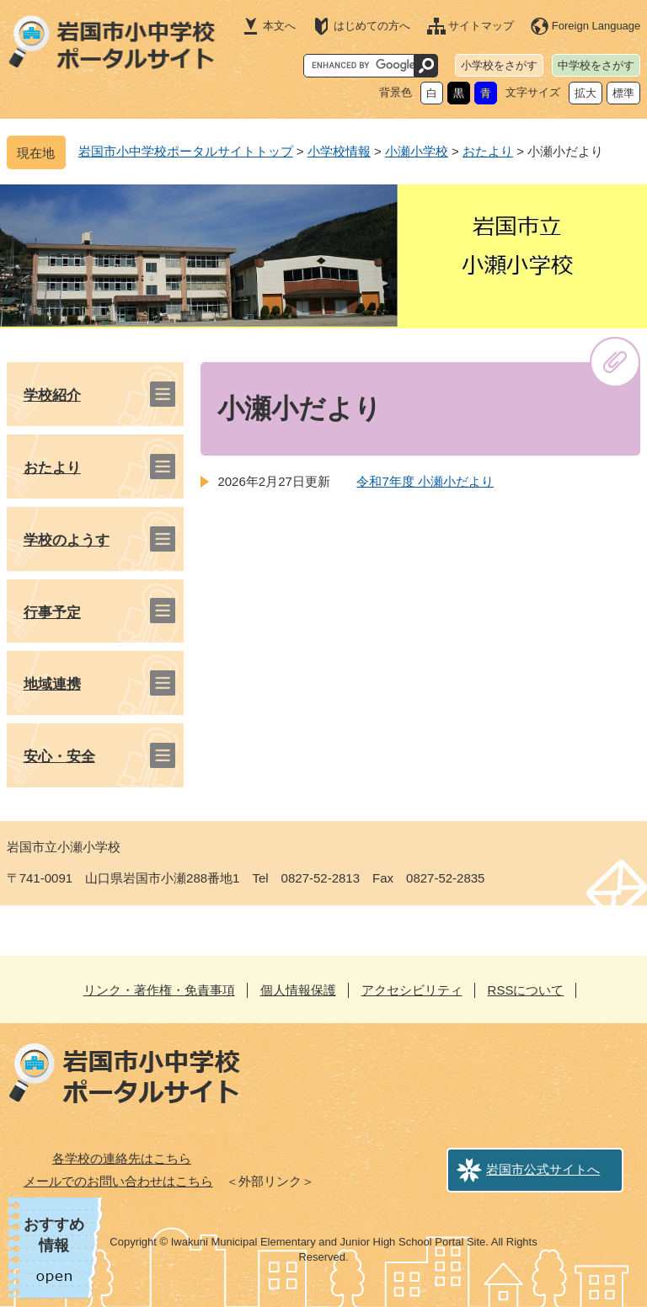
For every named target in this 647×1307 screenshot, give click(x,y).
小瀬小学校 (416, 151)
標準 (623, 93)
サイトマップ (481, 25)
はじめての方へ (372, 25)
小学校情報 (339, 151)
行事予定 (52, 613)
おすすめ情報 (54, 1235)
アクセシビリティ (412, 990)
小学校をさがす (499, 65)
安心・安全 (59, 757)
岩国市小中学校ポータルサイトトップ (185, 151)
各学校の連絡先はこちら (121, 1158)
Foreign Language (596, 25)
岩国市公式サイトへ (543, 1169)
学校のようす (67, 540)
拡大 (585, 93)
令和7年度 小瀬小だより (425, 481)
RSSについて (526, 990)
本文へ (279, 25)
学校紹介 (52, 395)
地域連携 (52, 684)
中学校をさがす (596, 65)
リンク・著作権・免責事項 (159, 990)
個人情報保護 (298, 990)
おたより (488, 151)
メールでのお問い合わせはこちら (118, 1181)
